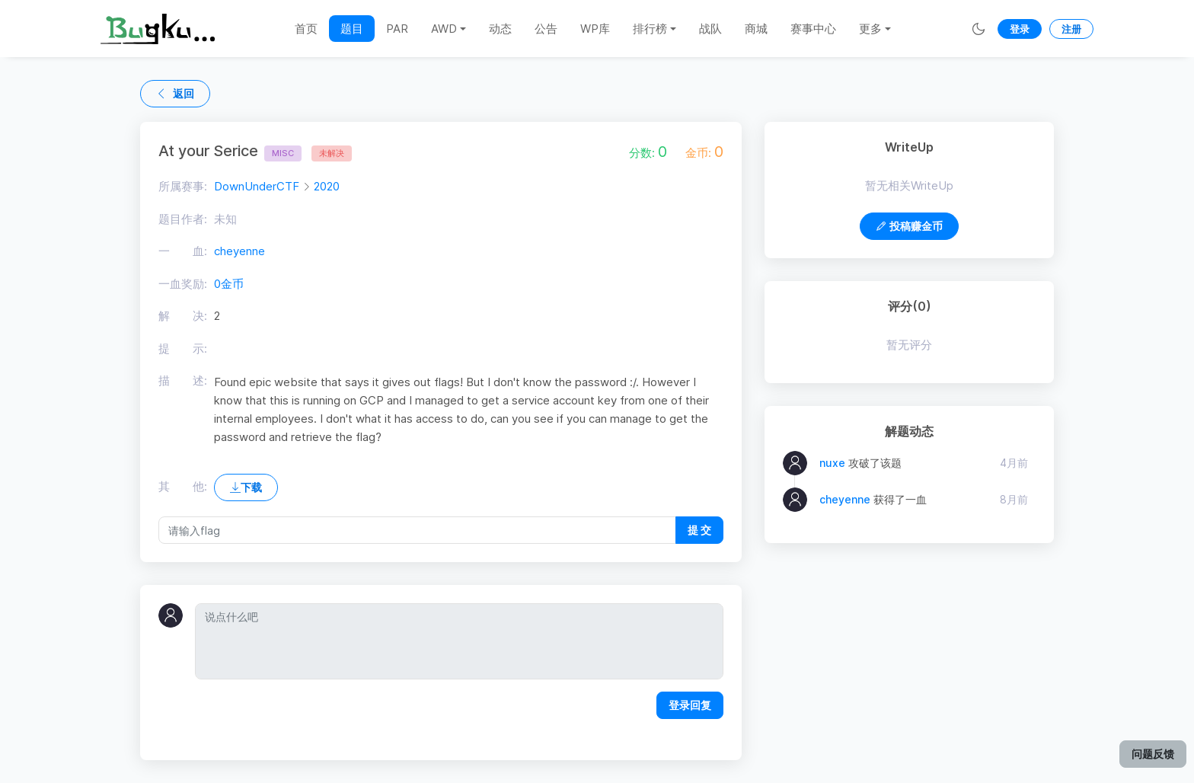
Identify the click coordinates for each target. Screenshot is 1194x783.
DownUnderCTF (256, 186)
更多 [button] (870, 28)
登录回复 (690, 704)
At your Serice (230, 151)
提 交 (699, 529)
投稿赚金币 (909, 225)
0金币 (229, 283)
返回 (175, 93)
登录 (1020, 29)
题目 (351, 28)
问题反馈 (1153, 753)
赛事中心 (813, 28)
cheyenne (239, 251)
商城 (756, 28)
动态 (500, 28)
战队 (710, 28)
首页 (306, 28)
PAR (397, 28)
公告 (546, 28)
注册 (1071, 29)
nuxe (832, 462)
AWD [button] (444, 28)
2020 (327, 186)
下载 (246, 487)
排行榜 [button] (650, 28)
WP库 (595, 28)
